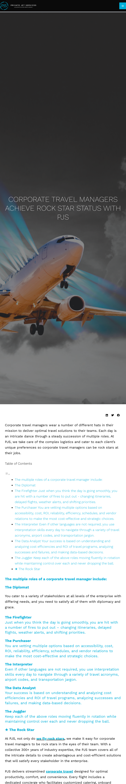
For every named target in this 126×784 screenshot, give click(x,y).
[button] (107, 415)
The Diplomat (25, 485)
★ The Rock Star (27, 569)
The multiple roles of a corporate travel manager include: (59, 480)
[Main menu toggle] (122, 5)
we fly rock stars (50, 738)
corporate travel (59, 771)
